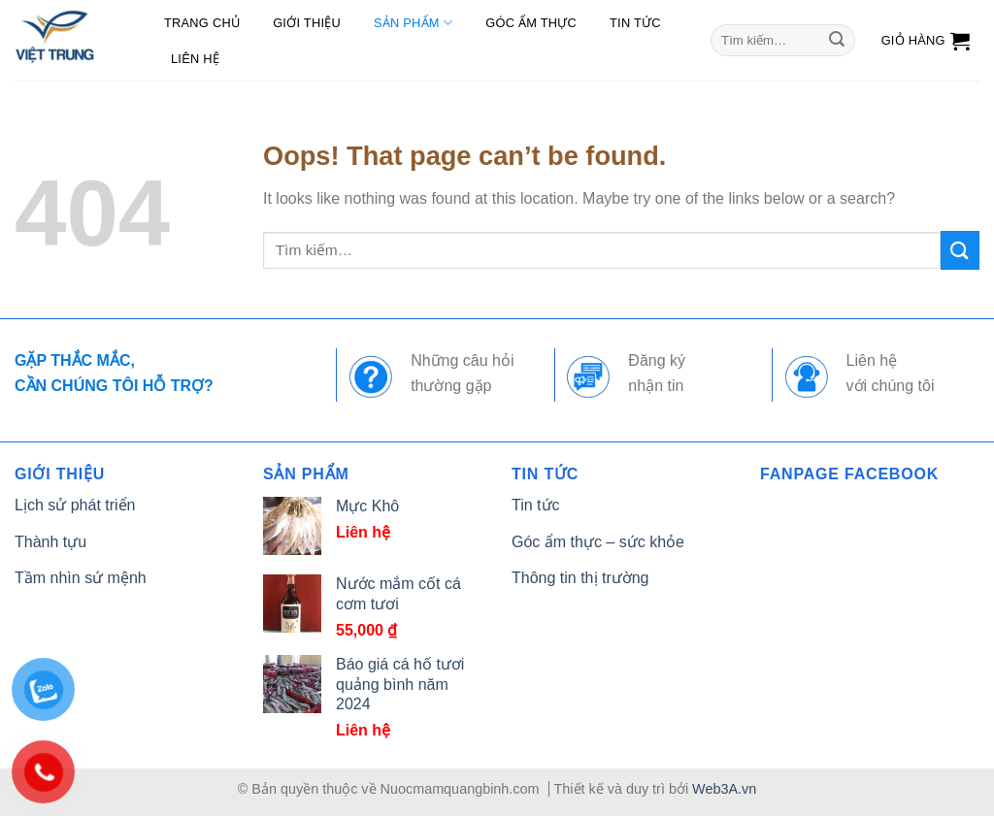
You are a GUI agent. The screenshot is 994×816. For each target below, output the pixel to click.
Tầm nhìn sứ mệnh (81, 578)
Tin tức (635, 23)
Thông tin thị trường (580, 578)
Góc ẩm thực (531, 23)
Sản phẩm (413, 23)
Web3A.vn (724, 789)
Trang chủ (202, 23)
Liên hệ (195, 58)
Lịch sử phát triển (75, 505)
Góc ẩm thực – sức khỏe (598, 542)
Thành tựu (50, 542)
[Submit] (836, 40)
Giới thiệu (307, 23)
